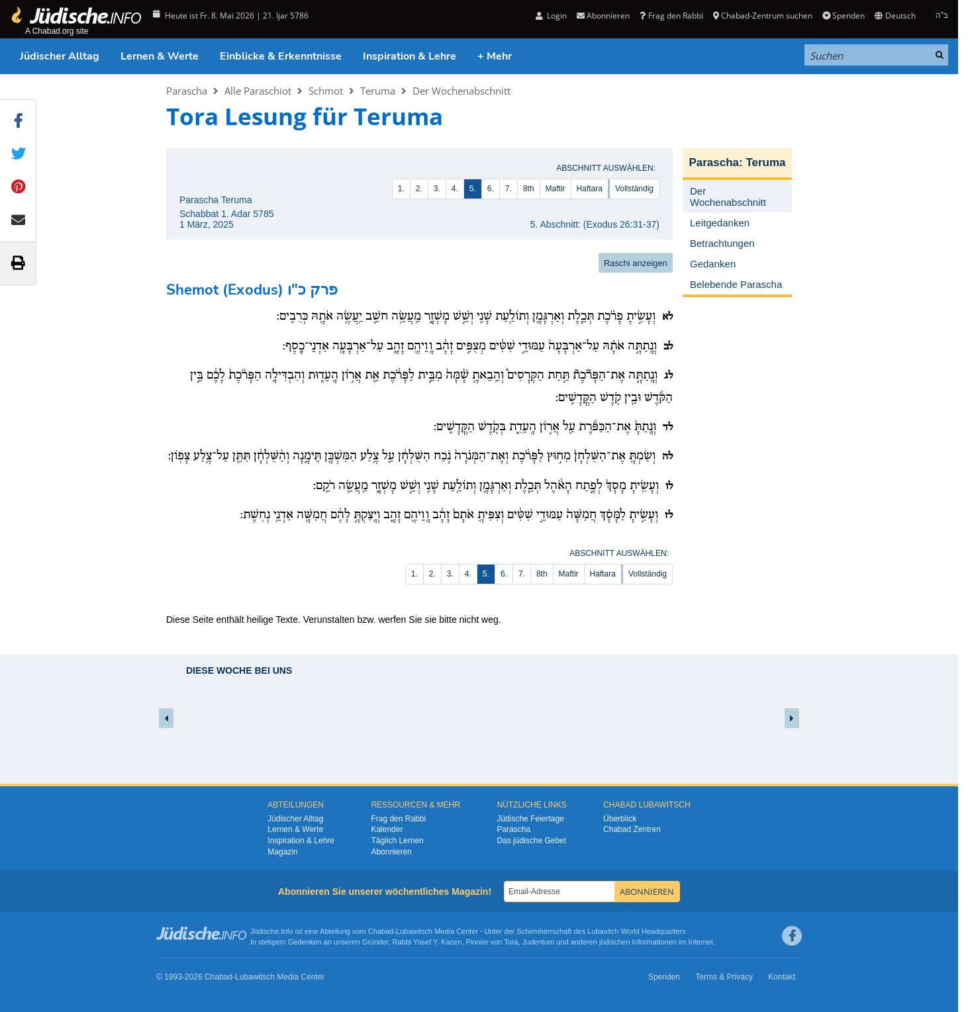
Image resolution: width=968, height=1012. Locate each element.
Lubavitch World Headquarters (636, 931)
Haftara (590, 188)
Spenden (843, 15)
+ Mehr (494, 56)
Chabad (381, 931)
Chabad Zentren (632, 829)
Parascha (186, 90)
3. (437, 188)
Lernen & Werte (160, 56)
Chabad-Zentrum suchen (762, 15)
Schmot (326, 90)
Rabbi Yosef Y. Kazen (427, 942)
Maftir (555, 188)
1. (401, 188)
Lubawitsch (414, 931)
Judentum (538, 942)
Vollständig (634, 188)
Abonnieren (603, 15)
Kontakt (781, 977)
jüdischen (614, 942)
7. (508, 188)
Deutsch (895, 15)
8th (528, 188)
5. (472, 188)
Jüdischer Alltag (59, 56)
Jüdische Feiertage (530, 818)
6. (490, 188)
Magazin (282, 851)
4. (455, 188)
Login (551, 15)
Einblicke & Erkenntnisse (281, 56)
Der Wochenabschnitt (461, 90)
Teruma (377, 90)
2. (419, 188)
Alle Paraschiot (257, 90)
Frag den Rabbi (671, 15)
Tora (511, 942)
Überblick (619, 818)
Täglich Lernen (397, 840)
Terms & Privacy (724, 977)
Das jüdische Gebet (531, 840)
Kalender (387, 829)
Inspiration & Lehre (409, 56)
